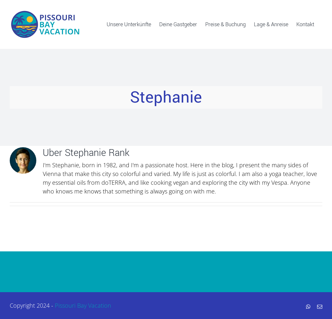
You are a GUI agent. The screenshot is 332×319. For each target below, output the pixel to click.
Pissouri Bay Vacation (83, 305)
